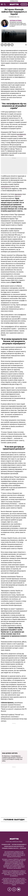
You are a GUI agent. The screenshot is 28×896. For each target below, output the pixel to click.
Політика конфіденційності (19, 844)
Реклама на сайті (6, 844)
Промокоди (23, 848)
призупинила (5, 186)
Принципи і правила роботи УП (10, 848)
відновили (18, 194)
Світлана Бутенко (15, 20)
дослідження (21, 134)
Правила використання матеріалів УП (14, 846)
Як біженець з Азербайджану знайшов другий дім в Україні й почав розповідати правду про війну (12, 758)
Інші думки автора (10, 753)
